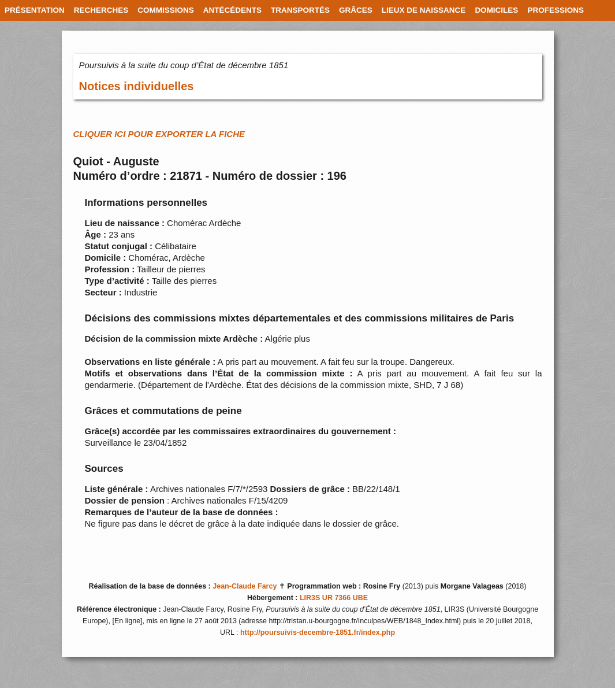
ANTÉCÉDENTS (232, 10)
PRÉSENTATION (35, 10)
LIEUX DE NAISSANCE (424, 10)
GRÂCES (355, 10)
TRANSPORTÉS (300, 10)
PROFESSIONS (555, 10)
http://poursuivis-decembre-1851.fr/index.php (317, 632)
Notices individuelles (136, 86)
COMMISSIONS (165, 10)
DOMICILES (496, 10)
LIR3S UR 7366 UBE (334, 598)
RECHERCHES (101, 10)
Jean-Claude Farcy (245, 586)
